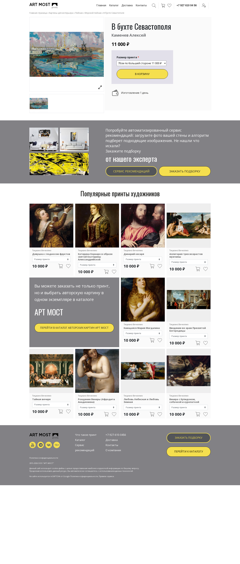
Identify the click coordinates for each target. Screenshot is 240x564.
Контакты (141, 5)
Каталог (114, 5)
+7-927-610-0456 (116, 453)
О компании (113, 469)
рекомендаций (84, 469)
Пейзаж (79, 12)
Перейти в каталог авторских (74, 328)
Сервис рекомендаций (131, 171)
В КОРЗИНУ (142, 74)
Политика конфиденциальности (43, 487)
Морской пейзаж (93, 12)
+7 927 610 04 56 (187, 5)
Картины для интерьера (61, 12)
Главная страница (38, 12)
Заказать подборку (184, 171)
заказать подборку (188, 456)
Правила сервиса (106, 505)
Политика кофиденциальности (84, 505)
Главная (101, 5)
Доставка (127, 5)
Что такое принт (86, 453)
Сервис (79, 464)
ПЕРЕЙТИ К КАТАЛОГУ (188, 470)
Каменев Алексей (128, 35)
